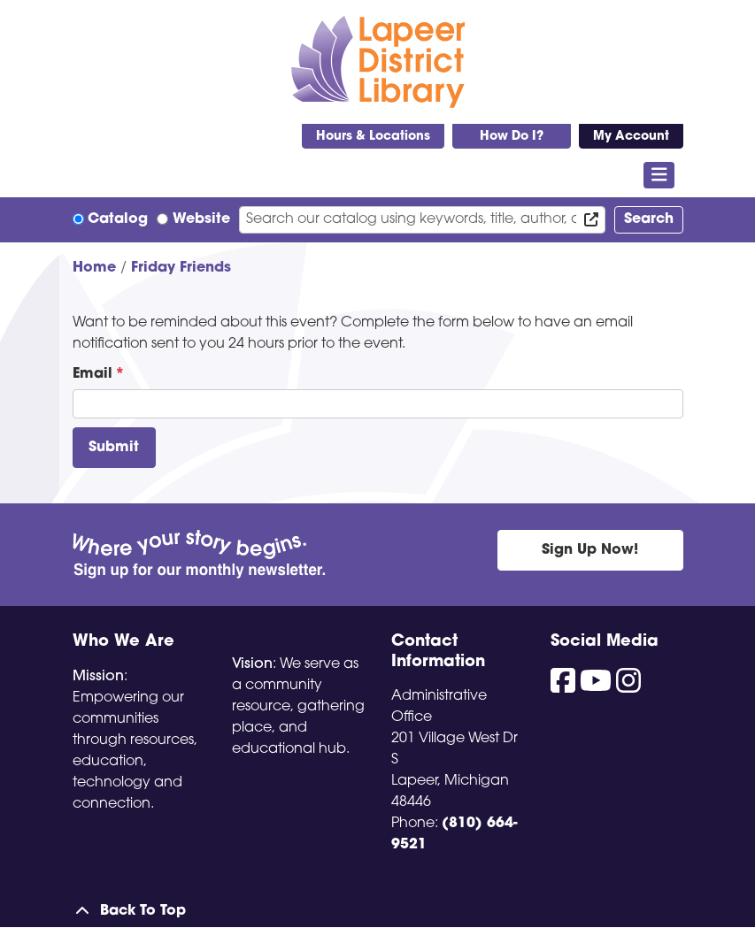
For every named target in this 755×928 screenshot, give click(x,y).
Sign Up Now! (590, 550)
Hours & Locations (373, 136)
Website (201, 219)
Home (94, 268)
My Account (631, 136)
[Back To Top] (378, 911)
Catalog (118, 219)
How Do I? (511, 136)
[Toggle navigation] (658, 175)
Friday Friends (181, 268)
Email (92, 374)
